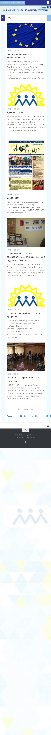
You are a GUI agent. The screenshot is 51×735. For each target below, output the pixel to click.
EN (49, 7)
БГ (44, 7)
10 (21, 416)
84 (36, 416)
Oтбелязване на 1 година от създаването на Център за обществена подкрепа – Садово (26, 257)
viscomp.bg (31, 437)
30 (28, 416)
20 (25, 416)
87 (47, 416)
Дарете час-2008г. (15, 112)
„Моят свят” (13, 198)
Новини (9, 51)
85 (39, 416)
